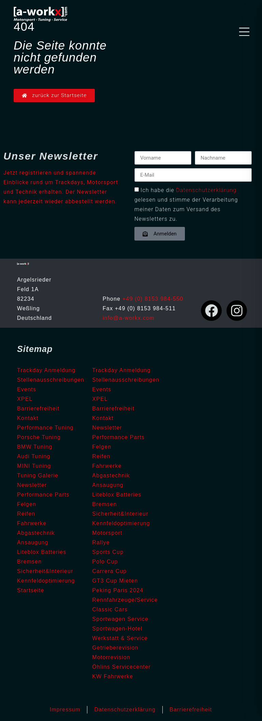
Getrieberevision (115, 648)
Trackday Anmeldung (46, 370)
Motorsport (107, 533)
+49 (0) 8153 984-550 (152, 299)
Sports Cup (107, 552)
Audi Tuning (33, 456)
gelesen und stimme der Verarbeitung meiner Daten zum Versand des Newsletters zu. (186, 209)
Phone (112, 299)
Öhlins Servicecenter (121, 667)
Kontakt (28, 418)
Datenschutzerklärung (206, 190)
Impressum (65, 709)
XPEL (25, 399)
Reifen (26, 514)
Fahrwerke (31, 523)
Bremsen (29, 561)
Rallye (101, 542)
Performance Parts (43, 495)
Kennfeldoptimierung (46, 581)
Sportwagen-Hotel (117, 628)
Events (26, 389)
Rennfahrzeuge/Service (125, 600)
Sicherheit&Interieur (45, 571)
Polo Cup (105, 561)
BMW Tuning (35, 447)
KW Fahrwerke (112, 676)
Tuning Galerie (37, 475)
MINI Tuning (34, 466)
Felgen (26, 504)
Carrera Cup (109, 571)
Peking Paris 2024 (117, 590)
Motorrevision (111, 657)
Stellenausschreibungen (50, 380)
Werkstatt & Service (120, 638)
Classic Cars (110, 609)
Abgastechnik (36, 533)
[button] (244, 32)
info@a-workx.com (129, 318)
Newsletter (32, 485)
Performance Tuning (45, 428)
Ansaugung (32, 542)
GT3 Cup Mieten (115, 581)
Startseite (30, 590)
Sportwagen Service (120, 619)
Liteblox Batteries (41, 552)
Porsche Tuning (39, 437)
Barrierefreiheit (38, 408)
